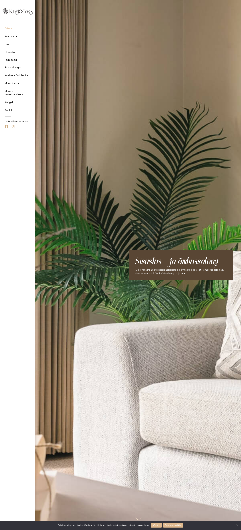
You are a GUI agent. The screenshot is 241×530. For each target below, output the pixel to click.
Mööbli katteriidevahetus (14, 93)
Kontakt (9, 110)
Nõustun (156, 525)
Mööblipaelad (12, 83)
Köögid (9, 102)
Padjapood (11, 60)
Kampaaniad (11, 36)
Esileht (8, 28)
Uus (7, 44)
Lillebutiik (10, 52)
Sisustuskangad (13, 67)
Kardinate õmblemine (16, 75)
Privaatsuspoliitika (173, 525)
